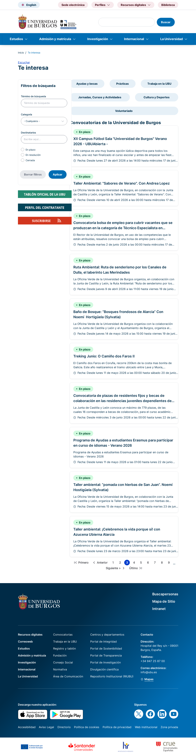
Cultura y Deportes (157, 97)
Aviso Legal (46, 727)
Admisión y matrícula (55, 39)
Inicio (21, 52)
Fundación (60, 655)
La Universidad (171, 39)
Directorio (64, 727)
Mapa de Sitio (163, 601)
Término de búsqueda (33, 96)
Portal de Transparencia (106, 655)
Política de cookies (86, 727)
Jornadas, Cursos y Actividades (99, 97)
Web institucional (146, 727)
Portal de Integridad (103, 641)
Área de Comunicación (68, 676)
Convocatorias (62, 634)
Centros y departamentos (107, 634)
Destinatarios (28, 132)
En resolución (33, 154)
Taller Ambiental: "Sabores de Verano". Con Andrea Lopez (121, 183)
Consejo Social (63, 662)
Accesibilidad (27, 727)
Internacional (134, 39)
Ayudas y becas (87, 83)
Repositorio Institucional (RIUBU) (111, 676)
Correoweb (25, 641)
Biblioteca (168, 5)
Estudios (16, 39)
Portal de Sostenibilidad (106, 648)
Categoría (26, 114)
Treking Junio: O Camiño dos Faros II (104, 356)
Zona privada (169, 727)
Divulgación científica (104, 669)
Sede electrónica (73, 5)
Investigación (97, 39)
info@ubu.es (149, 672)
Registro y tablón (64, 648)
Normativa (60, 669)
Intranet (159, 609)
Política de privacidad (117, 727)
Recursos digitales (30, 634)
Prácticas (122, 83)
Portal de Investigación (105, 662)
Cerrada (30, 160)
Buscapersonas (165, 594)
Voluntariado (124, 111)
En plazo (30, 149)
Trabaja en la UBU (159, 83)
